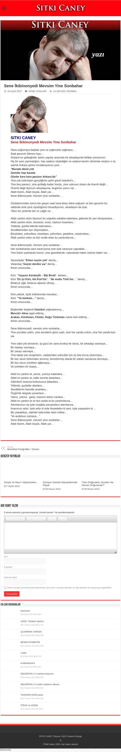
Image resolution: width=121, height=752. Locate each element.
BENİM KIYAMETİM (30, 642)
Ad (6, 556)
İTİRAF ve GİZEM (29, 705)
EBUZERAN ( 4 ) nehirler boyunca (37, 673)
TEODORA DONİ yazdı (32, 695)
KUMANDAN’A (28, 663)
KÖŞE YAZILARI (37, 91)
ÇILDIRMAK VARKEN (31, 631)
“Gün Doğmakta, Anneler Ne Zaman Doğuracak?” (98, 484)
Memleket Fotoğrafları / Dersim (24, 448)
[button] (8, 519)
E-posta (8, 567)
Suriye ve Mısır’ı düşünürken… (21, 482)
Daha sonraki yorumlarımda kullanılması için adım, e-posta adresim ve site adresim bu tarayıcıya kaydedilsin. (59, 587)
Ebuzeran (25, 611)
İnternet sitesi (10, 577)
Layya (23, 652)
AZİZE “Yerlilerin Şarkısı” (32, 621)
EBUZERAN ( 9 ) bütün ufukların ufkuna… (41, 684)
